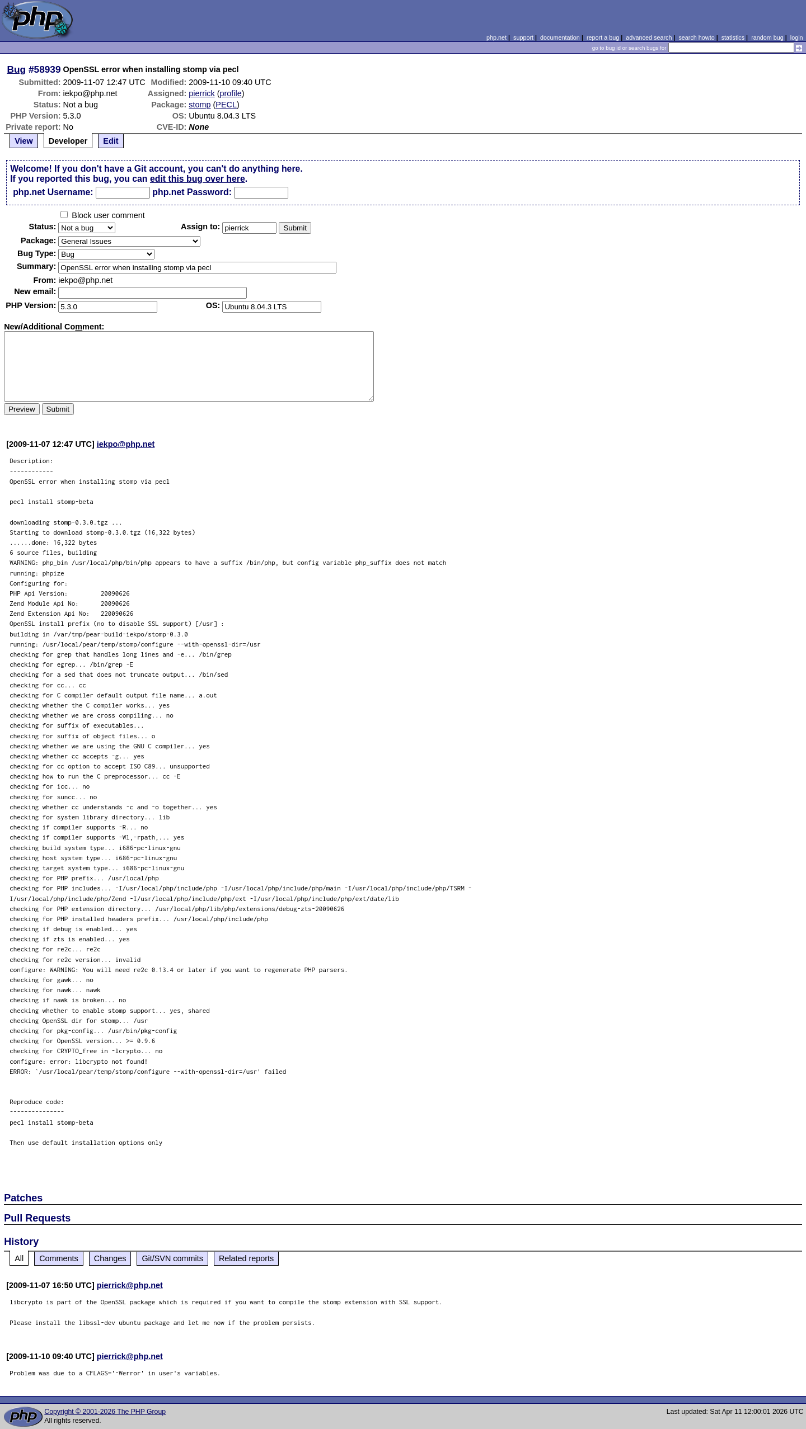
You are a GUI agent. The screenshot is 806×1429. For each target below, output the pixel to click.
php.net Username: (53, 192)
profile (231, 93)
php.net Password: (192, 192)
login (796, 37)
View (24, 140)
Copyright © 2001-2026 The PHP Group (105, 1412)
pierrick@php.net (130, 1285)
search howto (696, 37)
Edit (110, 140)
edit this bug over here (197, 178)
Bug (16, 69)
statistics (732, 37)
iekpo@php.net (126, 444)
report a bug (603, 37)
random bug (767, 37)
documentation (560, 37)
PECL (226, 104)
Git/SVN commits (172, 1258)
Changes (110, 1258)
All (19, 1258)
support (523, 37)
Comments (58, 1258)
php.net (496, 37)
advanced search (649, 37)
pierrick (201, 93)
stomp (199, 104)
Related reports (246, 1258)
